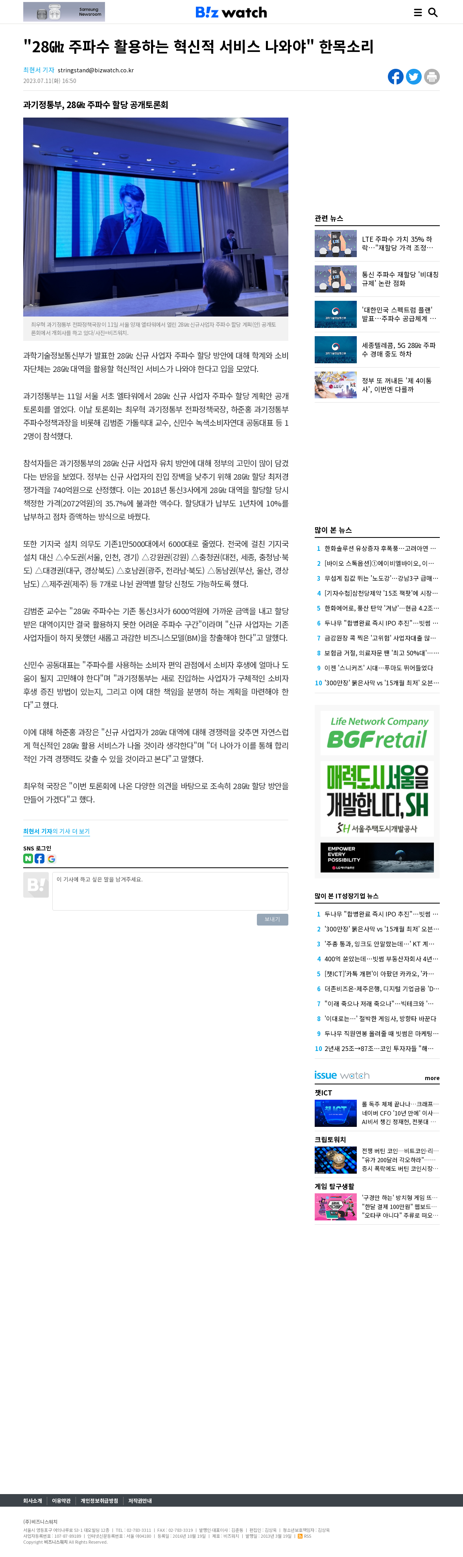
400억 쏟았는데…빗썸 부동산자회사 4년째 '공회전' (393, 958)
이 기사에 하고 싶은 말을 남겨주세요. (170, 891)
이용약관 (61, 1500)
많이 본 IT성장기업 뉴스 (347, 895)
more (432, 1078)
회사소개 (32, 1500)
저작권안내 (140, 1500)
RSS (304, 1536)
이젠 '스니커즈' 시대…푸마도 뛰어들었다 (379, 667)
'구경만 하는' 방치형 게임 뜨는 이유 (406, 1197)
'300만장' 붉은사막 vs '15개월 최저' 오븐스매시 (388, 682)
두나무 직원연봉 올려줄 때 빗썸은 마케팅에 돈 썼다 (392, 1033)
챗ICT (323, 1092)
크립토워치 (330, 1139)
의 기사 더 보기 (56, 831)
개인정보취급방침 (99, 1500)
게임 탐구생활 (334, 1186)
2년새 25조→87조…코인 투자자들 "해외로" (384, 1048)
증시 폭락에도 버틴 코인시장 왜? (402, 1168)
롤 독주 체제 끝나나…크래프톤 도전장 (409, 1104)
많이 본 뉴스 (333, 530)
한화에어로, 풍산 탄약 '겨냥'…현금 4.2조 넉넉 (385, 608)
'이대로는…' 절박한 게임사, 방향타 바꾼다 (380, 1018)
